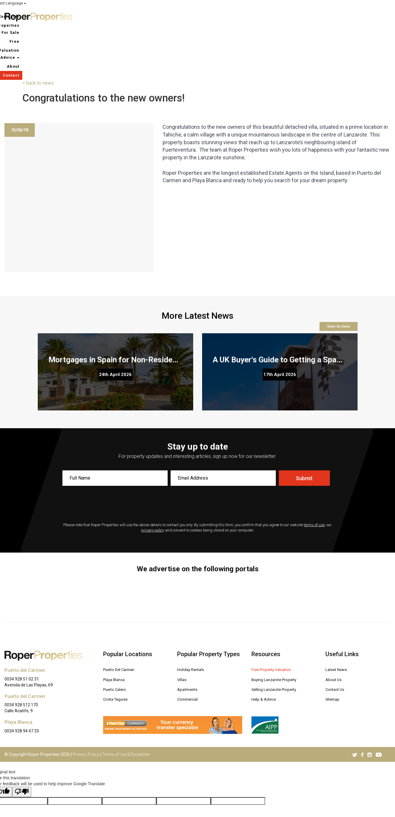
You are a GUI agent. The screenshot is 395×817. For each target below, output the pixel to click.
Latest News (338, 619)
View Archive (338, 276)
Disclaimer (140, 704)
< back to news (38, 32)
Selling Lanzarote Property (279, 638)
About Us (334, 629)
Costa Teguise (118, 648)
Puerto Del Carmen (122, 619)
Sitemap (334, 648)
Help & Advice (266, 648)
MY (333, 3)
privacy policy (152, 479)
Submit (304, 428)
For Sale (258, 16)
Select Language (374, 3)
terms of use (314, 474)
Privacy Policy (86, 704)
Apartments (189, 638)
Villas (183, 629)
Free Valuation (293, 16)
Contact (377, 16)
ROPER (282, 3)
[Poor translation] (21, 741)
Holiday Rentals (193, 619)
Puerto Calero (117, 638)
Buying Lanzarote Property (279, 629)
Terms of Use (114, 704)
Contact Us (336, 638)
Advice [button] (327, 16)
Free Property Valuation (275, 619)
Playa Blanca (116, 629)
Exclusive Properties (216, 16)
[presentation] (197, 454)
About (353, 16)
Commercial (189, 648)
